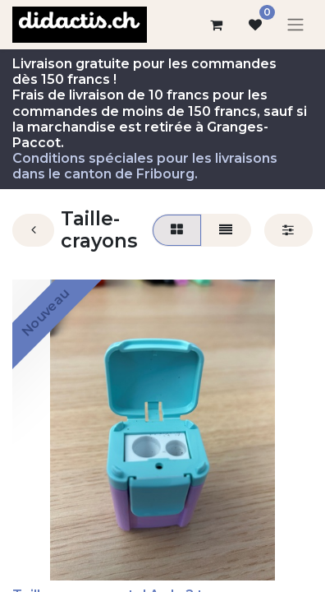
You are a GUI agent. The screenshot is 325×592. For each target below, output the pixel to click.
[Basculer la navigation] (295, 25)
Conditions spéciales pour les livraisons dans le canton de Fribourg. (144, 166)
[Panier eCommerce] (215, 24)
